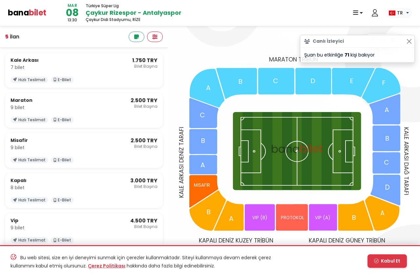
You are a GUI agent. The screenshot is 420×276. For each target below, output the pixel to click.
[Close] (409, 41)
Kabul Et (387, 261)
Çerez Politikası (106, 266)
